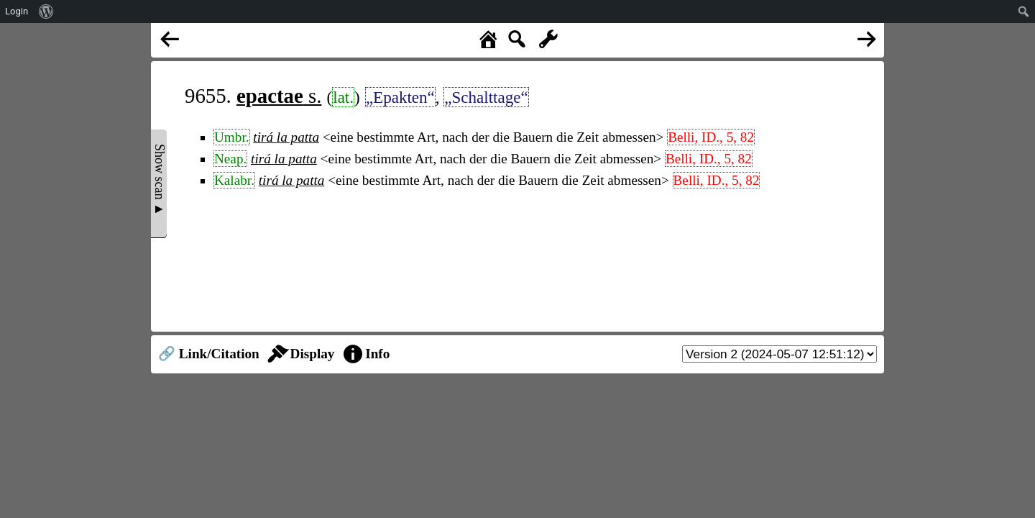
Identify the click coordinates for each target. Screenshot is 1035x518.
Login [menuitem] (16, 11)
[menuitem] (46, 11)
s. (278, 95)
